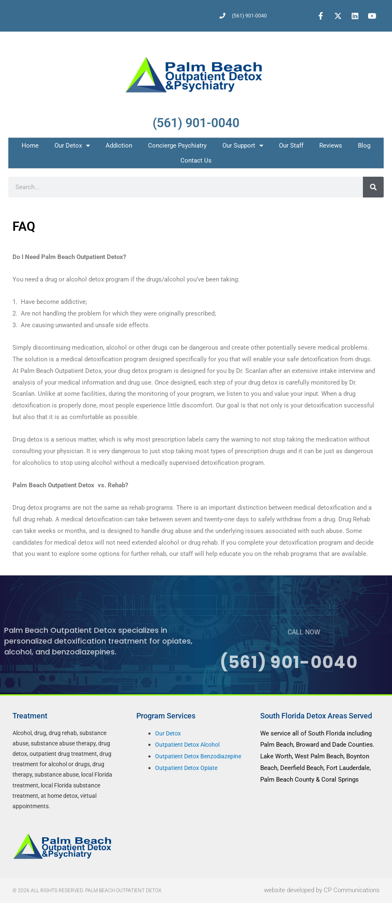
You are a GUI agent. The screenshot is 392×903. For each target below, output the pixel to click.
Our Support (242, 145)
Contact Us (196, 160)
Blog (364, 145)
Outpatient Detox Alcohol (190, 744)
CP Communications (352, 890)
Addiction (119, 145)
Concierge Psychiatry (177, 145)
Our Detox (72, 145)
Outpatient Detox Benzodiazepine (201, 756)
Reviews (330, 145)
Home (30, 145)
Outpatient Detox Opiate (188, 768)
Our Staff (291, 145)
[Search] (373, 187)
